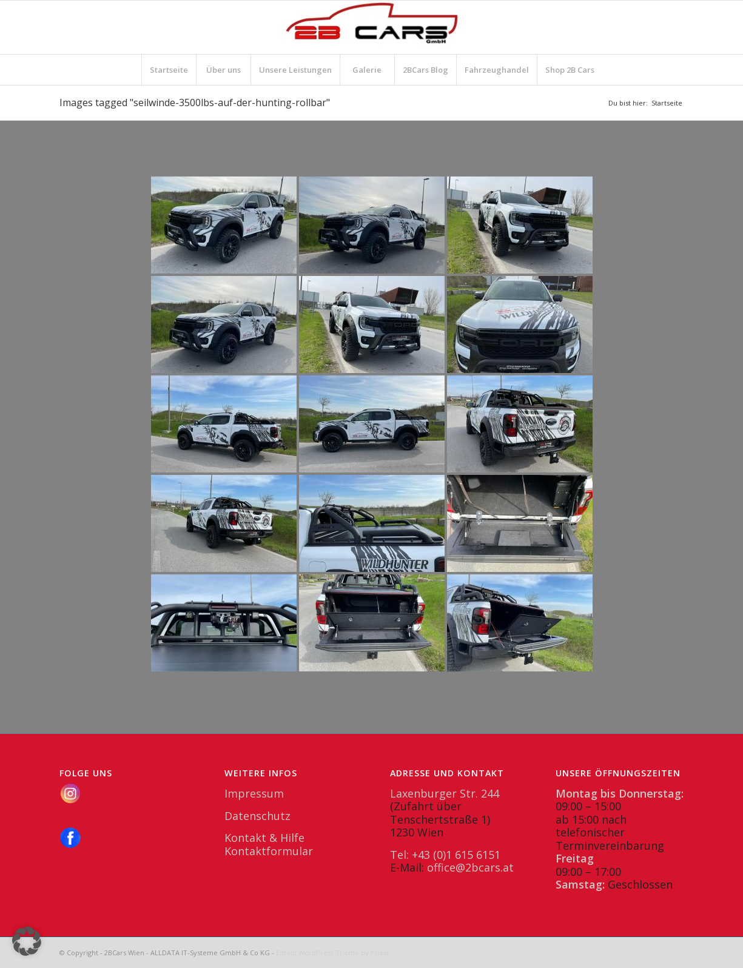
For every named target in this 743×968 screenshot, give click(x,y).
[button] (26, 941)
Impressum (254, 793)
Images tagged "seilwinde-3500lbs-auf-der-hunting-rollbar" (194, 102)
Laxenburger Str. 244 (444, 793)
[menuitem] (168, 70)
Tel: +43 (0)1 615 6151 (445, 854)
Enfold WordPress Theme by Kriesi (332, 952)
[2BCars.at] (372, 27)
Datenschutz (257, 815)
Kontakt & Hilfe (264, 837)
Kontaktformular (268, 851)
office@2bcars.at (470, 867)
